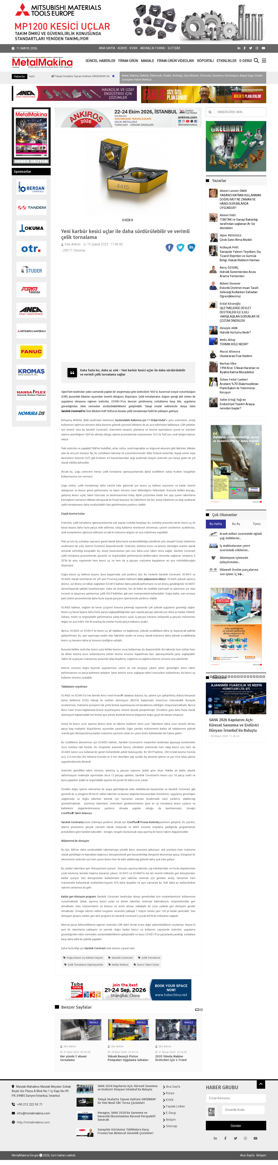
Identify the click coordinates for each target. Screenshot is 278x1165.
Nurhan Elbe (228, 363)
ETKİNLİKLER (226, 61)
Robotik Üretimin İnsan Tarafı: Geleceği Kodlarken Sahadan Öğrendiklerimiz (239, 292)
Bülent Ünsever (230, 283)
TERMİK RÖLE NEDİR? (234, 344)
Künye (122, 48)
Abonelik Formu (152, 48)
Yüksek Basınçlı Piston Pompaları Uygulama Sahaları (128, 1058)
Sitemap (171, 1126)
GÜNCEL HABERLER (100, 61)
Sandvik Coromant (71, 822)
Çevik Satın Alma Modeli (236, 239)
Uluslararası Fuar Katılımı (236, 356)
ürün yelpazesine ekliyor (152, 579)
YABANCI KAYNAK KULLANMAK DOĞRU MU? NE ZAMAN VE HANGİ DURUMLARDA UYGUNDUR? (240, 202)
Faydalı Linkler (175, 1107)
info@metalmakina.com (31, 1114)
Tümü (257, 524)
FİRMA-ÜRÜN (128, 61)
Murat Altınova (230, 351)
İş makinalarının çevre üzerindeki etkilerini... (235, 548)
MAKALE (147, 61)
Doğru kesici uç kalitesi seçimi (85, 958)
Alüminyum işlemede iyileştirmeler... (234, 560)
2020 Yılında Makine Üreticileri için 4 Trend (171, 1058)
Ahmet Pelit (228, 215)
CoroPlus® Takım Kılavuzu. (77, 813)
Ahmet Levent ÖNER (233, 191)
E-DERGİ (245, 61)
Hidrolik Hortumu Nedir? (235, 332)
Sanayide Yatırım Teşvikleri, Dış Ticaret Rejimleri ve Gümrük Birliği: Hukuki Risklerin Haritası (240, 256)
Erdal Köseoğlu (230, 304)
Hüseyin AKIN (228, 328)
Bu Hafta (216, 524)
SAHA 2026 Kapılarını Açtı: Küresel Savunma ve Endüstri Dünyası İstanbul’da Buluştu (234, 725)
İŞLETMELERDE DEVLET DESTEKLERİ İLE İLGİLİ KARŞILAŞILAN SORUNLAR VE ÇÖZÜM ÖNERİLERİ (240, 314)
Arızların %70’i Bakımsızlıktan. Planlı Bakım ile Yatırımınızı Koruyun (239, 388)
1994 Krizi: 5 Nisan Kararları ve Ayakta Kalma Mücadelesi (239, 370)
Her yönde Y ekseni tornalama (73, 1058)
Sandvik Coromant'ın (73, 411)
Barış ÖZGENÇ (229, 267)
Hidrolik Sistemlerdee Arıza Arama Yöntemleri (238, 274)
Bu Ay (236, 524)
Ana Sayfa (107, 48)
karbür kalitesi (120, 965)
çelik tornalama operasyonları (85, 965)
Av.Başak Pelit (229, 247)
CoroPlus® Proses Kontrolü (143, 822)
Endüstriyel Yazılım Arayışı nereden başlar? (237, 406)
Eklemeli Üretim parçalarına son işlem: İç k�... (239, 572)
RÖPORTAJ (205, 61)
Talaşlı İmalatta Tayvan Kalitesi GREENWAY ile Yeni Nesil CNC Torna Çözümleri (127, 1101)
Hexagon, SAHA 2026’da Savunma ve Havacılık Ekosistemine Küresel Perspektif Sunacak (126, 1117)
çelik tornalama (151, 958)
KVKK (134, 48)
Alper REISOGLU (230, 235)
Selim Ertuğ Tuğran (233, 400)
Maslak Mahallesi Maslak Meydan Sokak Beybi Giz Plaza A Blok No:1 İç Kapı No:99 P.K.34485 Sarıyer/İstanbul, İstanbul (41, 1091)
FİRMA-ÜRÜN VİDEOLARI (175, 61)
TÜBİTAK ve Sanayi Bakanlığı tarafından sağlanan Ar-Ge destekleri (239, 224)
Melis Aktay (227, 340)
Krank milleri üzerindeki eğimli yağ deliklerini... (241, 536)
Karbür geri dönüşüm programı (78, 897)
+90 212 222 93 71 (27, 1105)
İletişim (174, 48)
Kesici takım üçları (148, 965)
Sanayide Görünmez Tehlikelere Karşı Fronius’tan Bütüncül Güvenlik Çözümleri (125, 1131)
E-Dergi (171, 1113)
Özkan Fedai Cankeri (234, 379)
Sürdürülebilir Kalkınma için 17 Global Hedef (140, 420)
